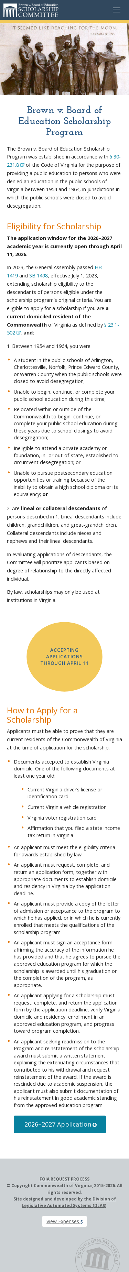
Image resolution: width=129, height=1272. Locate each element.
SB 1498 (38, 275)
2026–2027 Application (60, 1124)
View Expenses (64, 1221)
